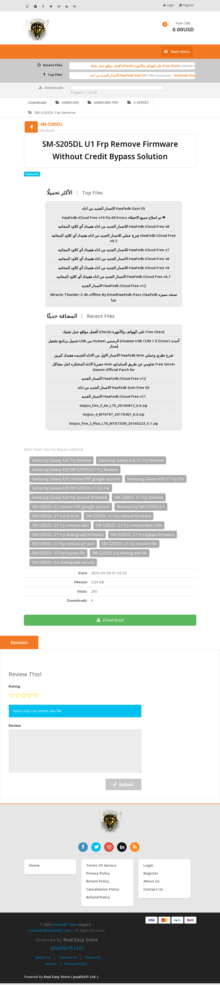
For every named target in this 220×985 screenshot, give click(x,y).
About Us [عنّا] (151, 880)
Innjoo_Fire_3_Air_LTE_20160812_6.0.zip (113, 407)
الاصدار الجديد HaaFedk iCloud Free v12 (113, 287)
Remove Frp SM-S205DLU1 (141, 506)
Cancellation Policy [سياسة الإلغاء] (102, 888)
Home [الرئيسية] (34, 864)
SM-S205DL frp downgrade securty (63, 562)
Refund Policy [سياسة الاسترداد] (98, 896)
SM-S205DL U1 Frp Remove (138, 497)
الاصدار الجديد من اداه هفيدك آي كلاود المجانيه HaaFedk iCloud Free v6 (113, 261)
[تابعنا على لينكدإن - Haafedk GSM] (66, 6)
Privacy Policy (75, 963)
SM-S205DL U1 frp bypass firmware (143, 534)
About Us (43, 957)
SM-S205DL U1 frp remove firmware (118, 516)
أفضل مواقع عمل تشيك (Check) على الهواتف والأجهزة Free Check (142, 66)
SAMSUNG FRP (103, 102)
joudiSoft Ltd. (67, 947)
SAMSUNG (67, 102)
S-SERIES (138, 102)
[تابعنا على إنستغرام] (109, 846)
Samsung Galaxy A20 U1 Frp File (155, 479)
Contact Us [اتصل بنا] (153, 888)
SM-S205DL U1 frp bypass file (58, 553)
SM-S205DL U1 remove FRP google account (71, 506)
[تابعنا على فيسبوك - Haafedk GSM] (43, 6)
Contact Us (67, 957)
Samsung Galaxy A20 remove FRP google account (76, 479)
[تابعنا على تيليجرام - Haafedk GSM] (35, 6)
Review (15, 724)
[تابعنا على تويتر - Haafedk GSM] (51, 6)
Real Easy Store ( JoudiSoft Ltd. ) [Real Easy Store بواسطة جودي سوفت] (71, 976)
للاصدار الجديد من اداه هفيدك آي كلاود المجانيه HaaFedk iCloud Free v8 (113, 228)
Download (110, 620)
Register (186, 5)
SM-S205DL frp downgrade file (119, 553)
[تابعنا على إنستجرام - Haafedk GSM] (59, 6)
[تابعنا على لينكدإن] (122, 846)
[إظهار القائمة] (176, 51)
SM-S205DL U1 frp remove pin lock (63, 543)
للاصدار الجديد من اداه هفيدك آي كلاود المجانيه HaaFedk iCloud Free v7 (113, 252)
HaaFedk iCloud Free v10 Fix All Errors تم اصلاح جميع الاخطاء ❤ (113, 219)
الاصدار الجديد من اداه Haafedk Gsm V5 (125, 75)
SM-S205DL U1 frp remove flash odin (129, 525)
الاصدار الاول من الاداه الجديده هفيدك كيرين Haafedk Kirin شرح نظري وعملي (113, 357)
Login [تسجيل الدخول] (148, 864)
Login (168, 5)
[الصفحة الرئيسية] (65, 29)
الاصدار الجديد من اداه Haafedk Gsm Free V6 (113, 389)
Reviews (19, 643)
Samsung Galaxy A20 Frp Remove (61, 460)
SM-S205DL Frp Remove (51, 112)
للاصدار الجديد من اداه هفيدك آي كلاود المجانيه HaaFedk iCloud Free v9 (113, 270)
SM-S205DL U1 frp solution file (129, 543)
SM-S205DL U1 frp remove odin (60, 525)
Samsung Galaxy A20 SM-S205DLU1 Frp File (71, 488)
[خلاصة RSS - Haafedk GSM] (74, 6)
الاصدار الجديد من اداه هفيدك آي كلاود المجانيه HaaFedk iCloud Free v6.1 (113, 279)
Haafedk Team (65, 923)
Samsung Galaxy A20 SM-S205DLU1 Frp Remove (75, 469)
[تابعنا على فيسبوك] (83, 846)
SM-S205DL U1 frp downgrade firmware (67, 534)
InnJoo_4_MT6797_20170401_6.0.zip (113, 416)
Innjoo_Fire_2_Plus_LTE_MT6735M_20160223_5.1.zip (113, 425)
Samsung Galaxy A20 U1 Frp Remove (131, 460)
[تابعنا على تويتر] (96, 846)
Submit (123, 784)
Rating (14, 686)
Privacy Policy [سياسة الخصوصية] (98, 872)
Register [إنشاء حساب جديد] (150, 872)
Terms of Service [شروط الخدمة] (101, 864)
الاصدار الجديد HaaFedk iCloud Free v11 (113, 398)
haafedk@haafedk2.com (50, 930)
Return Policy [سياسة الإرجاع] (97, 880)
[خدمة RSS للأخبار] (135, 846)
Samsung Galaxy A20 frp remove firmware (69, 497)
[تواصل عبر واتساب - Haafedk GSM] (27, 6)
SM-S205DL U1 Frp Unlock (55, 516)
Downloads (37, 102)
